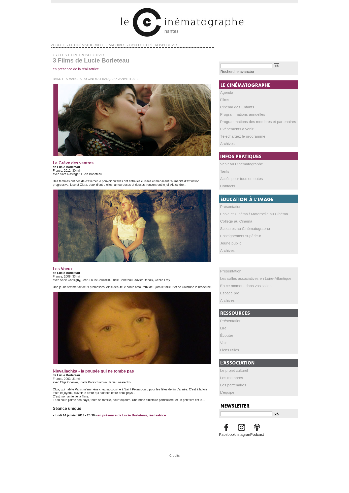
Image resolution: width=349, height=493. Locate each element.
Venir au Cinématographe (237, 161)
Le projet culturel (231, 362)
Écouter (225, 328)
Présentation (228, 202)
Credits (175, 453)
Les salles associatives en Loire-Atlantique (248, 272)
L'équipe (226, 383)
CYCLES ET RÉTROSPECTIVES (125, 44)
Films (224, 98)
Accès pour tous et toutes (237, 175)
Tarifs (224, 168)
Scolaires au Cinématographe (240, 224)
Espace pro (228, 286)
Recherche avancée (233, 71)
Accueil (56, 44)
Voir (223, 335)
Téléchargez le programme (238, 134)
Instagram (241, 425)
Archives (226, 141)
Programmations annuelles (238, 112)
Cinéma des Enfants (234, 105)
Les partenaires (230, 376)
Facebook (226, 425)
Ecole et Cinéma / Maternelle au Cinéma (247, 209)
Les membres (229, 369)
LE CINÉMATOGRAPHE (77, 44)
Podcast (256, 425)
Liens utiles (228, 342)
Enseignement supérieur (236, 231)
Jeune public (228, 238)
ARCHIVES (99, 44)
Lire (223, 321)
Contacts (226, 182)
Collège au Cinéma (233, 217)
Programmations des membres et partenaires (250, 119)
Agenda (225, 91)
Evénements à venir (233, 127)
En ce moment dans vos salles (241, 279)
